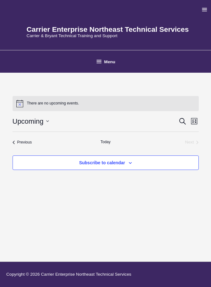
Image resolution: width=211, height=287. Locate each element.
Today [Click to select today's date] (105, 142)
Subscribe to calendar (102, 162)
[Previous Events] (22, 142)
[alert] (106, 103)
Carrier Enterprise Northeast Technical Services (108, 29)
